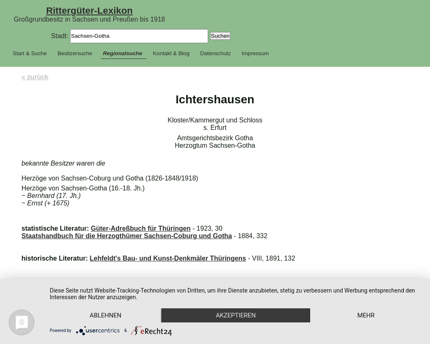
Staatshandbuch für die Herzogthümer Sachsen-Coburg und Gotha (127, 235)
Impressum (255, 53)
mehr (366, 315)
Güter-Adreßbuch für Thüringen (141, 228)
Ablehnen (105, 315)
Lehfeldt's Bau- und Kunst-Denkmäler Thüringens (168, 258)
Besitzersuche (75, 53)
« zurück (35, 77)
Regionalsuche (122, 53)
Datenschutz (215, 53)
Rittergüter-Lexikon (89, 10)
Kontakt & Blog (171, 53)
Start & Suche (30, 53)
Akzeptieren (235, 315)
